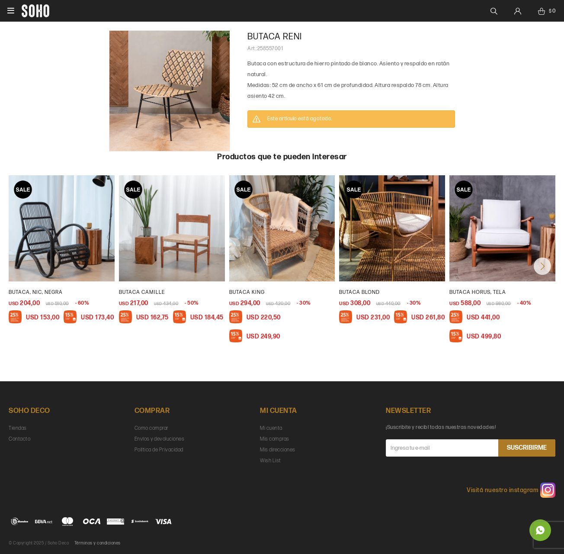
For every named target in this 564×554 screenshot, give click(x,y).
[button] (542, 266)
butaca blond (359, 292)
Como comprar (152, 428)
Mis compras (274, 439)
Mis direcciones (277, 450)
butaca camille (142, 292)
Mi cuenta (271, 428)
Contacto (19, 439)
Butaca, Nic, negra (36, 292)
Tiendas (18, 428)
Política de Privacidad (159, 450)
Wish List (270, 460)
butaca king (247, 292)
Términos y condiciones (97, 543)
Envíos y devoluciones (160, 439)
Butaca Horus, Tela (477, 292)
